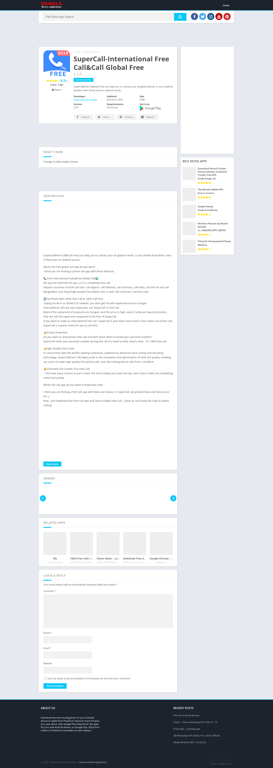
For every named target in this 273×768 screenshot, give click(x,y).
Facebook (83, 117)
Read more (52, 464)
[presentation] (43, 499)
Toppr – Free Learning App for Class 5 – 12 (195, 721)
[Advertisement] (136, 35)
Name (47, 633)
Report (57, 90)
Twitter (103, 117)
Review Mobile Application (93, 761)
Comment (49, 591)
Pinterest (126, 117)
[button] (179, 17)
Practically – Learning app (186, 728)
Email (47, 648)
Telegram (147, 117)
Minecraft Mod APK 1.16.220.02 (189, 742)
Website (47, 664)
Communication (90, 52)
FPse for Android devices (186, 715)
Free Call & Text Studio (85, 100)
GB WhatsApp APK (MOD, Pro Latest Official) (196, 735)
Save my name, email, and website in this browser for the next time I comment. (89, 679)
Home (226, 5)
